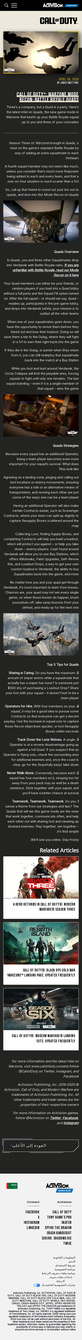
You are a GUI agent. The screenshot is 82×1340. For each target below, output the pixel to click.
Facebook (33, 1212)
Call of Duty (62, 1212)
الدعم (72, 1261)
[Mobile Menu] (14, 5)
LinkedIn (33, 1228)
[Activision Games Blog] (61, 6)
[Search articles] (6, 5)
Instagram (31, 1222)
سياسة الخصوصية (65, 1269)
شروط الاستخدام (65, 1265)
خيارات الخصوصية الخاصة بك (58, 1285)
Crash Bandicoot (59, 1233)
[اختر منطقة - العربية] (12, 1186)
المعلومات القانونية (64, 1257)
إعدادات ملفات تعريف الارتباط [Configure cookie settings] (60, 1279)
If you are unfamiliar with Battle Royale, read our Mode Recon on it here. (46, 270)
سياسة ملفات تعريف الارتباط (58, 1273)
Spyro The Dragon (58, 1228)
